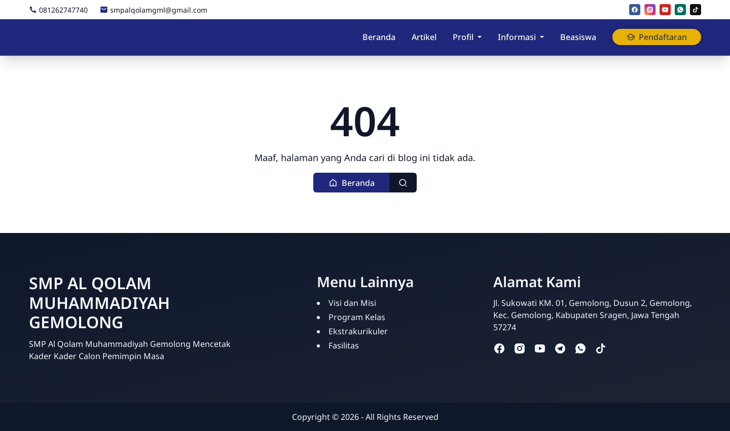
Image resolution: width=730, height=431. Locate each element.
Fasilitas (343, 345)
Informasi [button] (517, 37)
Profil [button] (463, 37)
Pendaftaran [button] (657, 37)
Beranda (378, 37)
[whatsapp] (680, 9)
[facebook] (634, 9)
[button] (351, 182)
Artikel (424, 37)
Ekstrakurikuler (358, 331)
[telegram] (560, 348)
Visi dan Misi (352, 302)
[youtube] (665, 9)
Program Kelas (356, 317)
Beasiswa (578, 37)
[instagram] (649, 9)
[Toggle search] (403, 182)
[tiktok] (695, 9)
